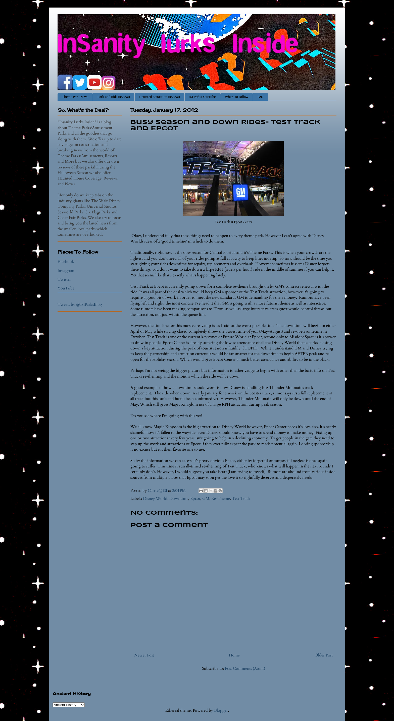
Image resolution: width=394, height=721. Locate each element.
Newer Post (144, 655)
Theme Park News (75, 97)
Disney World (155, 498)
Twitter (64, 279)
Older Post (324, 655)
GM (205, 498)
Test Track (241, 498)
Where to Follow (236, 97)
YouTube (66, 288)
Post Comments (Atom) (245, 668)
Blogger (221, 710)
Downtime (178, 498)
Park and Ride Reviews (113, 97)
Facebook (66, 261)
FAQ (260, 97)
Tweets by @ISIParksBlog (80, 304)
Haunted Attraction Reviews (159, 97)
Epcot (195, 498)
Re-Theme (220, 498)
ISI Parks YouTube (202, 97)
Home (234, 655)
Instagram (66, 270)
